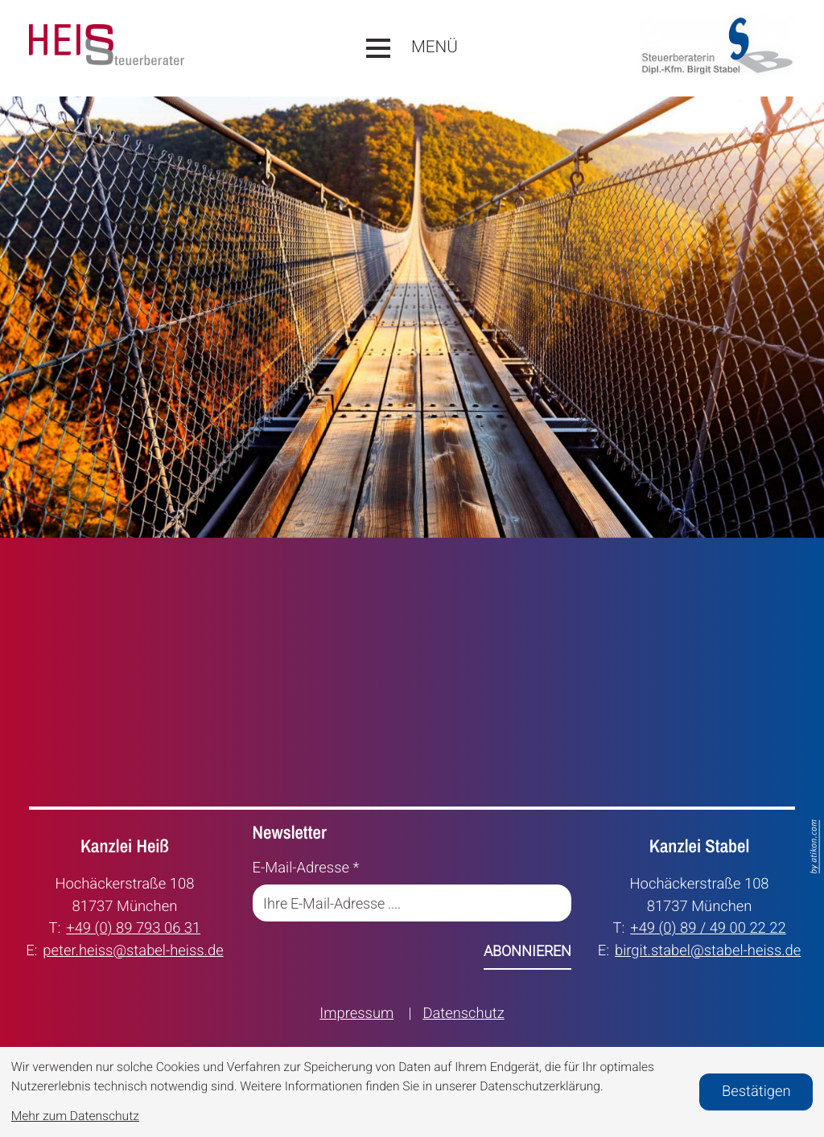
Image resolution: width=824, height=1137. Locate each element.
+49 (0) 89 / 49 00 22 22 (707, 927)
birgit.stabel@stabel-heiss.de (708, 949)
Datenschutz (463, 1013)
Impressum (356, 1013)
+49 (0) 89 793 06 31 (133, 927)
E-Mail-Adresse (306, 868)
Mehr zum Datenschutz (75, 1116)
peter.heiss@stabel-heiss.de (133, 949)
